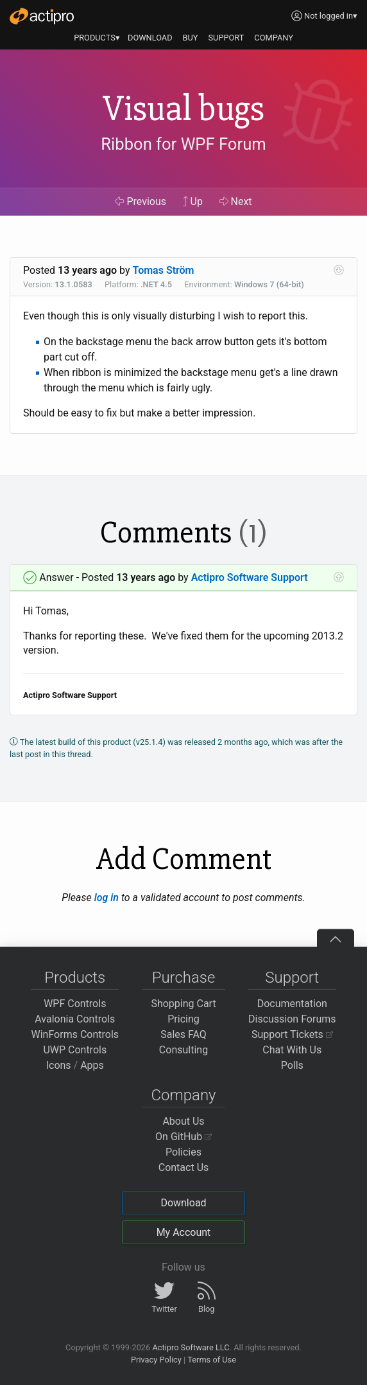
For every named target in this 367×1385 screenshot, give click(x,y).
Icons (58, 1065)
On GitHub (183, 1136)
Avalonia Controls (75, 1019)
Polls (292, 1065)
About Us (183, 1121)
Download (183, 1203)
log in (106, 897)
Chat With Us (291, 1050)
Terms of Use (211, 1359)
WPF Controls (75, 1003)
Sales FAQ (183, 1034)
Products (74, 978)
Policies (183, 1152)
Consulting (183, 1050)
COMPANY (273, 37)
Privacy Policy (156, 1359)
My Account (184, 1232)
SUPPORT (226, 37)
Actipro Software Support (249, 577)
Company (183, 1095)
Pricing (183, 1019)
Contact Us (183, 1167)
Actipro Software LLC (190, 1347)
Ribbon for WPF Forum (183, 144)
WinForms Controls (75, 1034)
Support (292, 978)
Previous (140, 201)
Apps (92, 1065)
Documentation (292, 1003)
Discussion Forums (292, 1019)
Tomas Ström (163, 270)
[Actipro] (42, 16)
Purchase (184, 978)
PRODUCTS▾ (97, 37)
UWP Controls (75, 1050)
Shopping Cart (183, 1003)
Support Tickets (292, 1034)
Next (235, 201)
